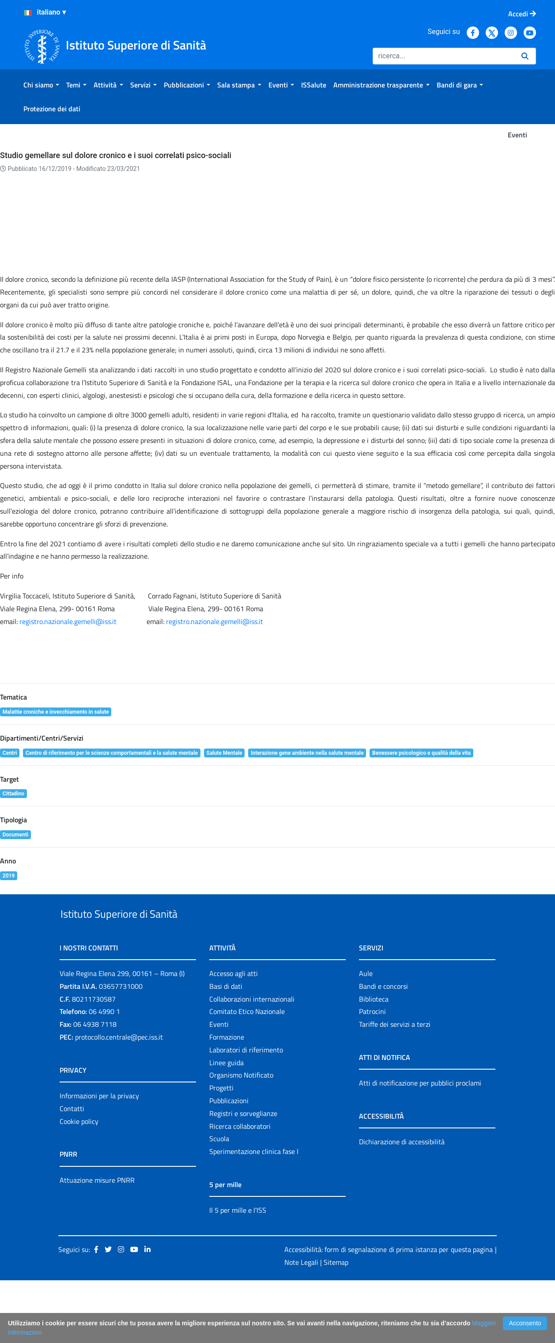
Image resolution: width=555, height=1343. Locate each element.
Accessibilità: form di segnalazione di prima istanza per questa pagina (388, 1312)
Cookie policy (79, 1184)
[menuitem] (41, 85)
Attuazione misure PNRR (97, 1242)
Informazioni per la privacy (99, 1158)
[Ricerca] (443, 56)
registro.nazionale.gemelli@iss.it (68, 663)
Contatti (72, 1171)
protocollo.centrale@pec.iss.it (119, 1099)
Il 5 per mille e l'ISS (237, 1272)
